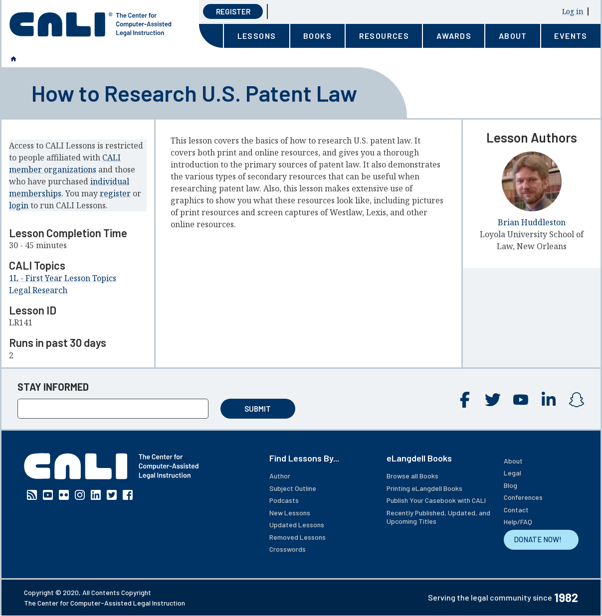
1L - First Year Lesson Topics (62, 278)
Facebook (465, 400)
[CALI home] (90, 24)
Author (279, 475)
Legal (512, 472)
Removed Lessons (297, 537)
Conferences (523, 497)
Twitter (493, 400)
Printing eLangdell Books (424, 488)
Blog (510, 485)
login (18, 205)
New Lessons (289, 512)
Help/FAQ (518, 521)
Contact (516, 509)
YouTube (521, 400)
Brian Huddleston (532, 222)
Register (233, 11)
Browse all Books (412, 475)
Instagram (577, 400)
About (513, 461)
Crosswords (287, 549)
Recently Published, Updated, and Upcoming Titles (438, 517)
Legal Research (38, 290)
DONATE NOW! (538, 539)
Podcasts (284, 500)
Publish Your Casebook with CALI (436, 500)
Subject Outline (292, 488)
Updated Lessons (296, 524)
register (115, 193)
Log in (573, 11)
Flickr (64, 495)
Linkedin (549, 400)
